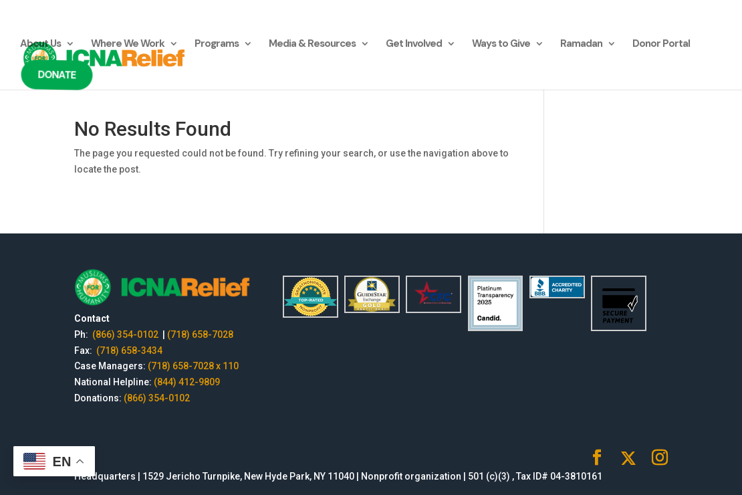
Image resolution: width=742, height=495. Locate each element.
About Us (40, 44)
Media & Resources (312, 44)
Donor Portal (661, 44)
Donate (55, 75)
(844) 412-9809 (187, 382)
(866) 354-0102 (126, 334)
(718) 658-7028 (200, 334)
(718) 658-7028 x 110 (193, 366)
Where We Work (127, 44)
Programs (217, 44)
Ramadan (581, 44)
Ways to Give (501, 44)
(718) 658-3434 (129, 350)
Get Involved (414, 44)
